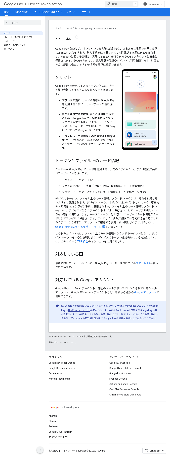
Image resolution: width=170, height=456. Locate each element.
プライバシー (68, 450)
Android (53, 416)
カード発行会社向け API (46, 11)
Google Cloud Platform (60, 431)
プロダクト (71, 28)
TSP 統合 (82, 241)
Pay (13, 4)
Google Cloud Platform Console (125, 368)
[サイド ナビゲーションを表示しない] (40, 450)
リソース (71, 11)
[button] (21, 45)
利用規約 (53, 450)
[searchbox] (22, 22)
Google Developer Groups (62, 362)
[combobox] (121, 4)
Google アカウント (145, 292)
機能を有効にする (77, 310)
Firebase (53, 426)
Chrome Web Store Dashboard (125, 394)
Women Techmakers (59, 378)
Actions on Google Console (123, 384)
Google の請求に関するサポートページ (78, 226)
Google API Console (119, 362)
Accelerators (55, 373)
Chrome (53, 421)
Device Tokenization (45, 4)
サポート (86, 11)
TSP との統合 (21, 11)
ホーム (58, 28)
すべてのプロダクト (59, 437)
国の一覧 (141, 263)
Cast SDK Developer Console (124, 389)
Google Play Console (120, 373)
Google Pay (86, 28)
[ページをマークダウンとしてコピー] (77, 37)
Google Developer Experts (62, 368)
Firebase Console (118, 378)
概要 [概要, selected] (6, 11)
